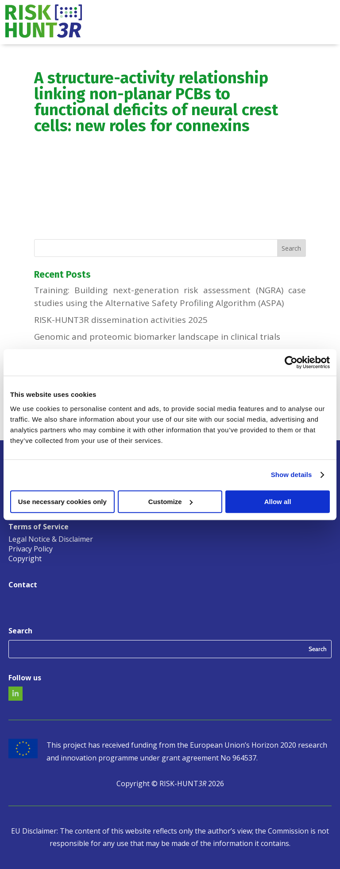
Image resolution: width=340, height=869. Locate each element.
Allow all (277, 501)
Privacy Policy (30, 550)
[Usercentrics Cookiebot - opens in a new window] (291, 362)
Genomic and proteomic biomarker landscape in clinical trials (157, 336)
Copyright (25, 559)
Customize (170, 501)
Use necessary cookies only (62, 501)
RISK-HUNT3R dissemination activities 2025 (121, 320)
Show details (291, 474)
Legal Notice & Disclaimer (50, 540)
